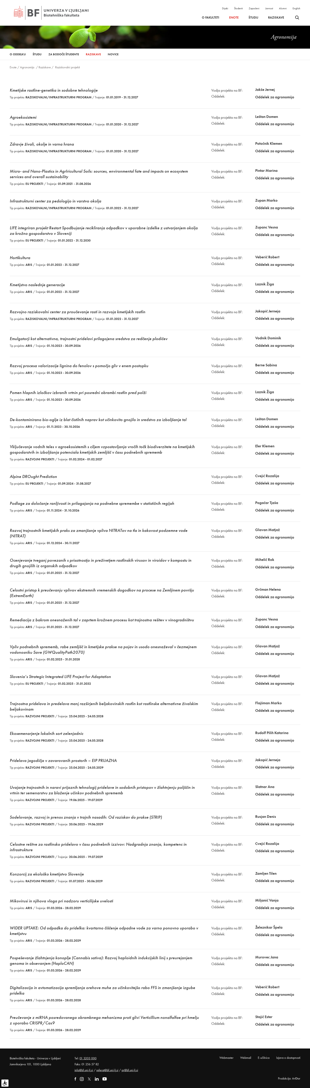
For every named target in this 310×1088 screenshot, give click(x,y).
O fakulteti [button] (210, 17)
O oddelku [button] (18, 54)
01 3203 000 (87, 1058)
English (296, 8)
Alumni (283, 8)
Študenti (238, 8)
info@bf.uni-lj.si (84, 1070)
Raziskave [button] (276, 17)
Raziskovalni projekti (67, 67)
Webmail (245, 1058)
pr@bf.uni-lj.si (130, 1070)
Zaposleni (254, 8)
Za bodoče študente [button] (63, 54)
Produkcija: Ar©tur (289, 1078)
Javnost (269, 8)
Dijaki (225, 8)
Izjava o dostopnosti (288, 1058)
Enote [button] (234, 17)
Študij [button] (253, 17)
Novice (113, 54)
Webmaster (226, 1058)
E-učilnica (263, 1058)
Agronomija (27, 67)
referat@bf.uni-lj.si (107, 1070)
